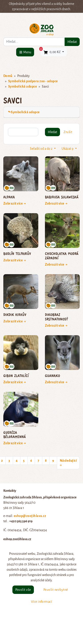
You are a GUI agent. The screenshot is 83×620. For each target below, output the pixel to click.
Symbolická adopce (22, 86)
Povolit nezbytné (55, 589)
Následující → (68, 463)
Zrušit (68, 132)
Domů (7, 76)
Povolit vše (23, 589)
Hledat (72, 42)
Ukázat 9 (68, 148)
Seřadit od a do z (41, 148)
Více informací (41, 601)
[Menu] (25, 52)
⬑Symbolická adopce (24, 112)
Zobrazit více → (14, 203)
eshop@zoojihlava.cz (30, 516)
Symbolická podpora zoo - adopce (33, 81)
